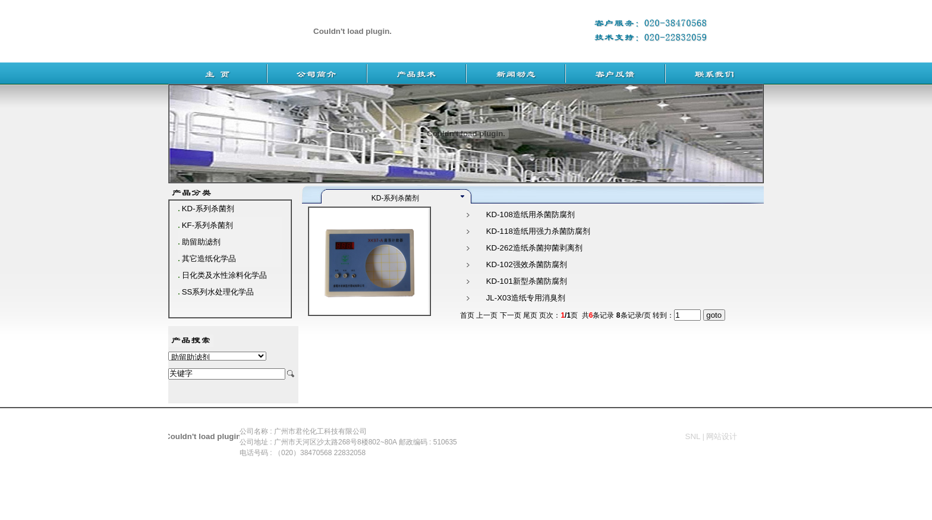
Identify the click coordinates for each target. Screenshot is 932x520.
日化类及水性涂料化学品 (224, 275)
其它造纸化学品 (209, 258)
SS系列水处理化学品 (218, 291)
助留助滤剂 (201, 241)
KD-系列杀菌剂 (208, 208)
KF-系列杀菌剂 (207, 225)
